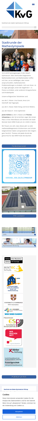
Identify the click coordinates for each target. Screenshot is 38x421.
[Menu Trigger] (33, 4)
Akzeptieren (19, 411)
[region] (19, 406)
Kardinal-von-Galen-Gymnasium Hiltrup (15, 23)
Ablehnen (19, 417)
